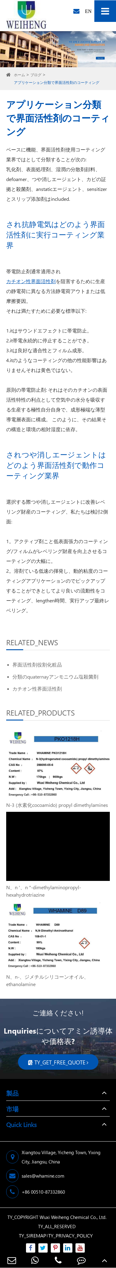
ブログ (35, 74)
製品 (12, 1092)
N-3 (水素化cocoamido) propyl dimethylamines (57, 805)
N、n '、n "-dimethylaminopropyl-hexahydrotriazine (43, 891)
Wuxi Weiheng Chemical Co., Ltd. (73, 1217)
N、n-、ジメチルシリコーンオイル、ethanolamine (47, 980)
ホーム (19, 74)
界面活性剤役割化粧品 (37, 664)
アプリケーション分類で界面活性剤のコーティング (56, 82)
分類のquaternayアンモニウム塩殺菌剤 (55, 676)
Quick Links (21, 1124)
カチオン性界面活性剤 (31, 281)
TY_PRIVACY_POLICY (70, 1235)
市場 (12, 1108)
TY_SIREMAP (32, 1235)
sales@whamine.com (35, 1175)
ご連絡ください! (58, 1012)
